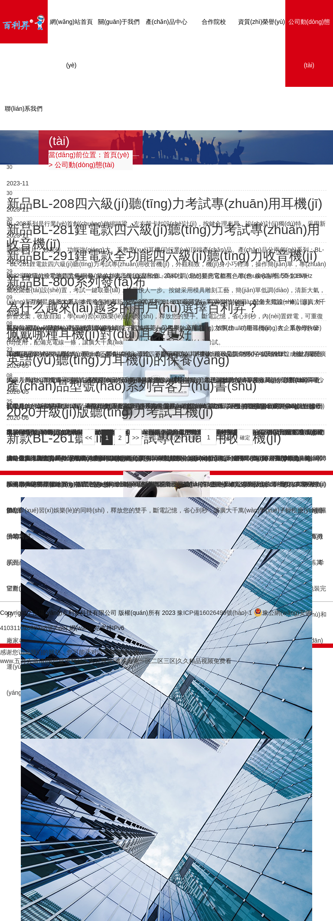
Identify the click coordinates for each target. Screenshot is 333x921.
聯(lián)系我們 (23, 108)
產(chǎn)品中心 (166, 21)
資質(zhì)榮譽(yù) (261, 21)
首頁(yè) (116, 154)
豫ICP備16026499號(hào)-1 (214, 612)
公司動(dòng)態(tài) (309, 43)
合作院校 (214, 21)
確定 (245, 438)
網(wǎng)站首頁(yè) (71, 43)
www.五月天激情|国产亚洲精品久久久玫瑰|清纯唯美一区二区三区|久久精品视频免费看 (116, 660)
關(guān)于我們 (119, 21)
